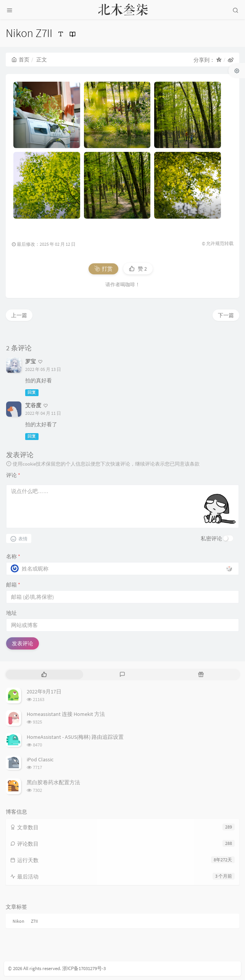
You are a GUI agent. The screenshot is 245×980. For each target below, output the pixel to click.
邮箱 (13, 584)
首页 (20, 59)
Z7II (34, 921)
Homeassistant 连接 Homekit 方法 (66, 714)
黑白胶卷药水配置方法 (53, 782)
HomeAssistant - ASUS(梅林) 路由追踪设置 (75, 736)
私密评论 (211, 538)
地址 (11, 612)
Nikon (18, 921)
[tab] (44, 674)
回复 (31, 392)
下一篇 (226, 315)
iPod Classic (40, 759)
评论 (13, 475)
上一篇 (19, 315)
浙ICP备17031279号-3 (84, 968)
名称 (13, 556)
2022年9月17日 (44, 691)
